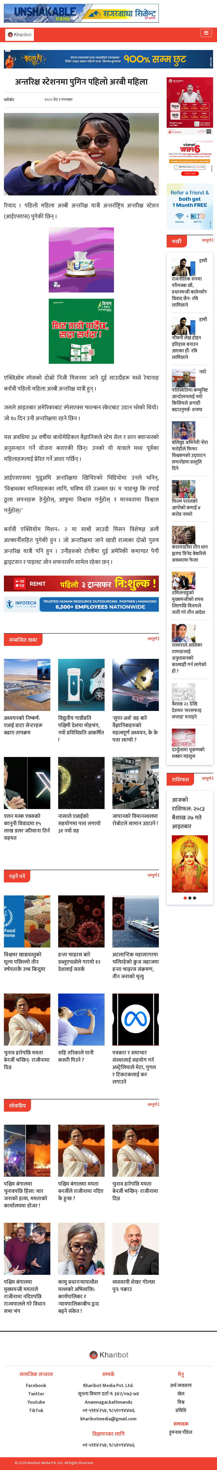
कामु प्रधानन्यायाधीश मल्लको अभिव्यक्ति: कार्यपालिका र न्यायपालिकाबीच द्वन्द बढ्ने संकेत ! (78, 1297)
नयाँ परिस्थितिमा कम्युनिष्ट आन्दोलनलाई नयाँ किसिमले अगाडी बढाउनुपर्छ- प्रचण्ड (190, 391)
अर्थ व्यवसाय (181, 1386)
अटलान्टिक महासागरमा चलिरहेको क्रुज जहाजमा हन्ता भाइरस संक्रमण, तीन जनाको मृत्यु (135, 965)
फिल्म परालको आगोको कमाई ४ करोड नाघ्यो (186, 508)
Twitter (36, 1394)
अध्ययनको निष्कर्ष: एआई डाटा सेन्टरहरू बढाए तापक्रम (23, 725)
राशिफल (180, 779)
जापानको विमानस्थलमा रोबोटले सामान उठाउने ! (135, 820)
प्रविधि (181, 1411)
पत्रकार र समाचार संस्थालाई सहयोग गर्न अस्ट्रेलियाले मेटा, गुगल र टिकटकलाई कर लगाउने (134, 1067)
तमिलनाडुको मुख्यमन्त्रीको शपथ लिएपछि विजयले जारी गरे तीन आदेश (188, 602)
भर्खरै (177, 241)
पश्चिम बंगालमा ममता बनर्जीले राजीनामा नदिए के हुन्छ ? (80, 1191)
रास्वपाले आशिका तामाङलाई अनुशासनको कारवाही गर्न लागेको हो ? (189, 658)
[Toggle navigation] (206, 33)
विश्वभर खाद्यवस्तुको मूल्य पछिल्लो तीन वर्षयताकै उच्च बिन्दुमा (24, 962)
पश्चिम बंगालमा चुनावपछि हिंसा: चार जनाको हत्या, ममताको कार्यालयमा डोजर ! (25, 1195)
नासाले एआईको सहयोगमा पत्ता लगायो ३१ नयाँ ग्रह (79, 823)
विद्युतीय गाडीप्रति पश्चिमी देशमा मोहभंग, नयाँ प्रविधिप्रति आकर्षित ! (81, 729)
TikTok (36, 1411)
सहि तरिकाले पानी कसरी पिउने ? (76, 1056)
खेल (180, 1394)
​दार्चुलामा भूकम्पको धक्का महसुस (188, 753)
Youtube (36, 1402)
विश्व (180, 1402)
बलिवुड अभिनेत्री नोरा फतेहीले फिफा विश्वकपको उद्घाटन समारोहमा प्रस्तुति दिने (190, 456)
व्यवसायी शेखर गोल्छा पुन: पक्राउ (133, 1286)
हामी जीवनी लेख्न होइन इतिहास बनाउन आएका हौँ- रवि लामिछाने (189, 338)
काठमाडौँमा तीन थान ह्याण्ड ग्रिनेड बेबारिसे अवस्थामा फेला (190, 553)
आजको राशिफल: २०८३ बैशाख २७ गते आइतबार (188, 813)
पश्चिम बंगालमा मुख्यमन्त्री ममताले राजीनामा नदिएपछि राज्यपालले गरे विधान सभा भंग (24, 1297)
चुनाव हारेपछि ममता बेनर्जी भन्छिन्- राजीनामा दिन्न (27, 1060)
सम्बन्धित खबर (23, 640)
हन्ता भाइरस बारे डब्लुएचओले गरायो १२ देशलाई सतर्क (79, 962)
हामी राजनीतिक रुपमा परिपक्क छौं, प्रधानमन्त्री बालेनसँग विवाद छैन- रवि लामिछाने (189, 283)
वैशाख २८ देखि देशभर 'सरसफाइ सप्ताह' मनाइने (186, 710)
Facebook (36, 1386)
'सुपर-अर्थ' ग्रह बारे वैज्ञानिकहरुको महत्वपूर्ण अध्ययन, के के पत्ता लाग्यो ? (135, 729)
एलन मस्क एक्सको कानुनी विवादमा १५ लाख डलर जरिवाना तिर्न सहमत (27, 827)
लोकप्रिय (17, 1106)
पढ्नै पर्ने (17, 876)
